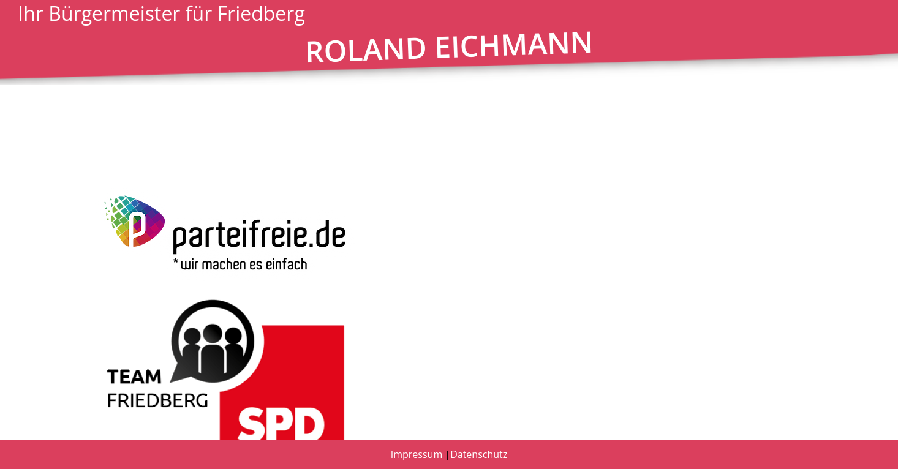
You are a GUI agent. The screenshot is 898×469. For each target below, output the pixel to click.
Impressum (418, 454)
